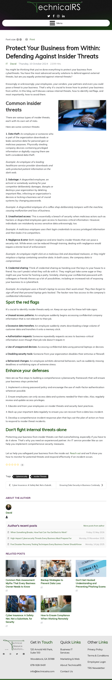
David (13, 63)
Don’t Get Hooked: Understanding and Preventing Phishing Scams (91, 583)
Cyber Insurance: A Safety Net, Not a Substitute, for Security (20, 618)
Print (32, 39)
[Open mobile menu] (56, 23)
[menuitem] (48, 16)
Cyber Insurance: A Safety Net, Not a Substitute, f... (32, 485)
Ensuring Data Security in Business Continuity (81, 485)
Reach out (75, 453)
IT (7, 64)
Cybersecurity (21, 476)
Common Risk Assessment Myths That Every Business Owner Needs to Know (20, 583)
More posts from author (94, 526)
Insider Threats (40, 476)
